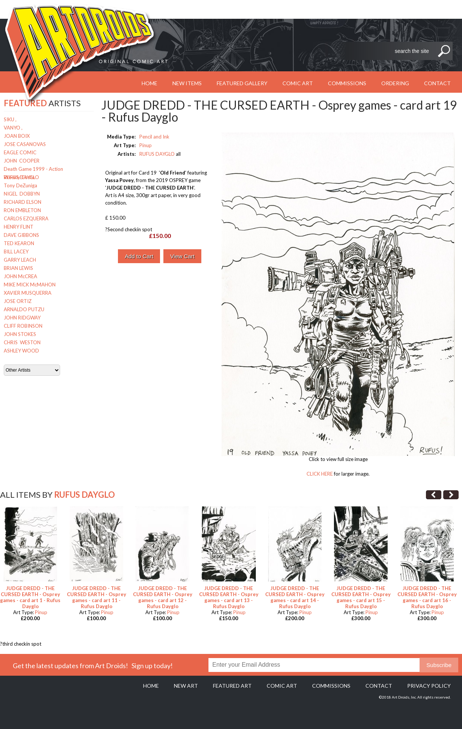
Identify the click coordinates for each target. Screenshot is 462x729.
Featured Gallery (242, 83)
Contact (437, 83)
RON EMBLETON (22, 210)
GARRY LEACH (20, 260)
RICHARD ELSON (22, 202)
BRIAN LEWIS (18, 268)
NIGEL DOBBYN (22, 194)
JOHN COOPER (21, 161)
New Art (186, 685)
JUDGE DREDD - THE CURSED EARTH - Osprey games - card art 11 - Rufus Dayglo (96, 597)
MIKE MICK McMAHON (30, 285)
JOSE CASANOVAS (25, 144)
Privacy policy (429, 685)
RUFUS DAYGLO (21, 177)
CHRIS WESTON (22, 342)
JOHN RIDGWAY (22, 318)
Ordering (395, 83)
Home (151, 685)
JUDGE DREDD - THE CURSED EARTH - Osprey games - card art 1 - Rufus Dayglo (30, 597)
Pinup (145, 145)
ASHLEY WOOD (21, 351)
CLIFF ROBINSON (23, 326)
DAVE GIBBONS (21, 235)
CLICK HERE (319, 474)
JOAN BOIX (17, 136)
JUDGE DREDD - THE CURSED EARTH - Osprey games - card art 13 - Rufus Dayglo (228, 597)
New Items (187, 83)
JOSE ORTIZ (18, 301)
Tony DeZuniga (20, 185)
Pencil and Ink (154, 137)
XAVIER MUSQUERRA (27, 293)
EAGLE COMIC (20, 152)
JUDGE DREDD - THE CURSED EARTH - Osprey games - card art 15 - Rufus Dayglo (361, 597)
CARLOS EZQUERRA (26, 218)
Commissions (347, 83)
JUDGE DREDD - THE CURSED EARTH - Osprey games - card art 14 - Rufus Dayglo (295, 597)
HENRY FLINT (18, 227)
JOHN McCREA (20, 276)
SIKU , (10, 119)
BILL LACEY (16, 252)
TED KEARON (19, 243)
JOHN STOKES (20, 334)
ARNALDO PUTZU (24, 309)
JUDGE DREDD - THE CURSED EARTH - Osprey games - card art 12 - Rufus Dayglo (162, 597)
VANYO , (13, 128)
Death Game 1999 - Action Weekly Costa (33, 169)
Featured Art (232, 685)
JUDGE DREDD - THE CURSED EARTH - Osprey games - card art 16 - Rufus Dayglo (427, 597)
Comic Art (297, 83)
